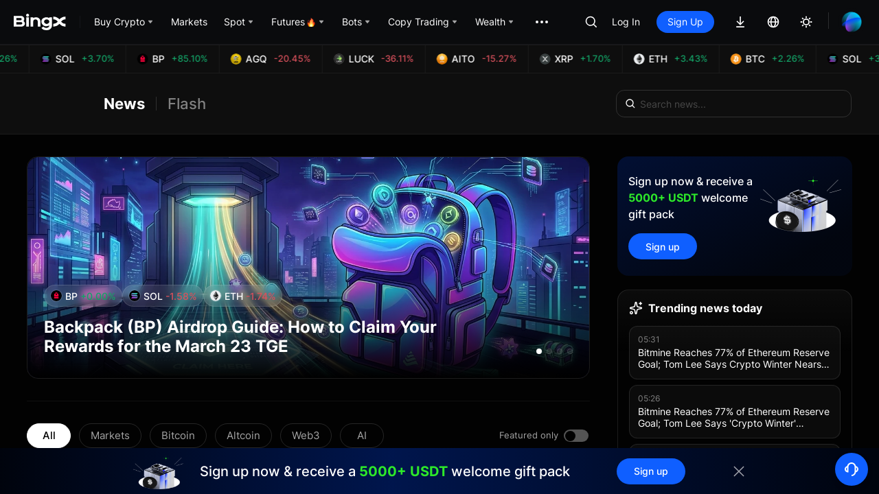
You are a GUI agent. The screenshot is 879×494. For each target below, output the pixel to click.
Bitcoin (178, 435)
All (49, 435)
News (124, 104)
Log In (626, 21)
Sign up (663, 246)
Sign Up (685, 21)
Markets (110, 435)
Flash (187, 104)
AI (362, 435)
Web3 (306, 435)
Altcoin (243, 435)
